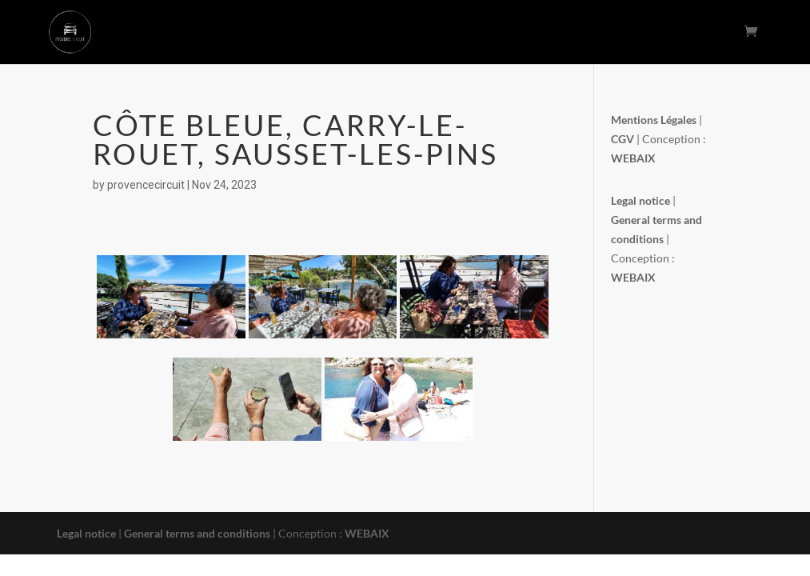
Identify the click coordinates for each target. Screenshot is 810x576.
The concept (431, 32)
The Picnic (509, 32)
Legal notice (86, 533)
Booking (575, 32)
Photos (634, 32)
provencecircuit (146, 184)
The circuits (350, 32)
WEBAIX (367, 533)
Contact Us (699, 32)
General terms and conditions (198, 533)
